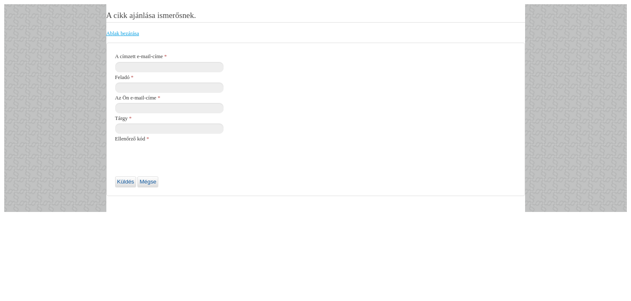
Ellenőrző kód (132, 139)
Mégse (147, 182)
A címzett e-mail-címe (141, 56)
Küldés (125, 182)
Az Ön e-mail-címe (137, 98)
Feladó (124, 77)
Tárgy (123, 118)
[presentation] (178, 160)
